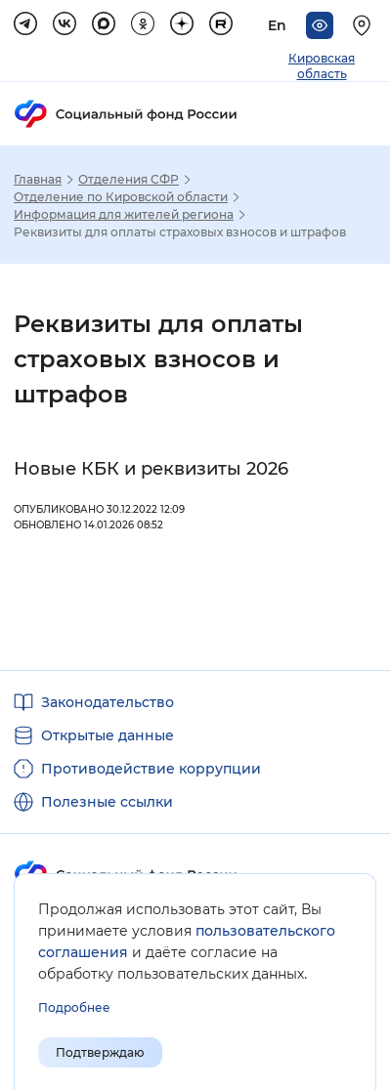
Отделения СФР (128, 180)
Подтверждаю (100, 1052)
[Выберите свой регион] (364, 25)
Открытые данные (107, 735)
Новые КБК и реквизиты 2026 (151, 469)
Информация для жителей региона (124, 215)
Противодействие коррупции (151, 769)
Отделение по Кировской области (121, 197)
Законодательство (107, 702)
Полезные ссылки (107, 802)
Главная (38, 180)
